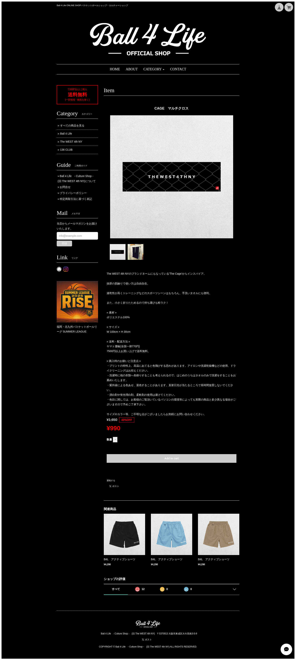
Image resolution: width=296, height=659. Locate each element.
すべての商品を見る (72, 125)
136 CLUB (66, 149)
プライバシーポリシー (73, 192)
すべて (116, 589)
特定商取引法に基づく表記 (76, 198)
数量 (109, 439)
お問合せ (65, 187)
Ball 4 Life (66, 133)
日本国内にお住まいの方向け (171, 471)
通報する (111, 480)
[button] (154, 69)
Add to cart (172, 458)
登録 (64, 243)
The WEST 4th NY (71, 141)
